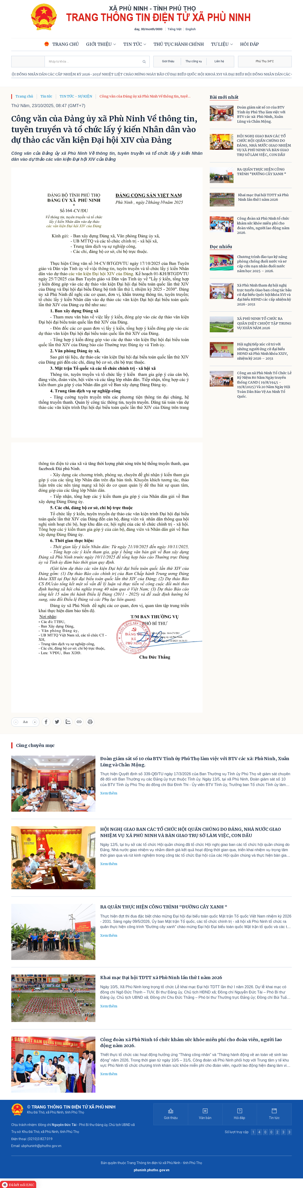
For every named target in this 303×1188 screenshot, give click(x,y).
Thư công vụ (194, 61)
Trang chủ (24, 96)
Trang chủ (61, 44)
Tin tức (132, 44)
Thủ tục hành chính (178, 44)
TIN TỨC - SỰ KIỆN (76, 96)
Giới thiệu (99, 44)
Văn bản (205, 1118)
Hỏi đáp (249, 44)
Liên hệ (219, 61)
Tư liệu (220, 44)
